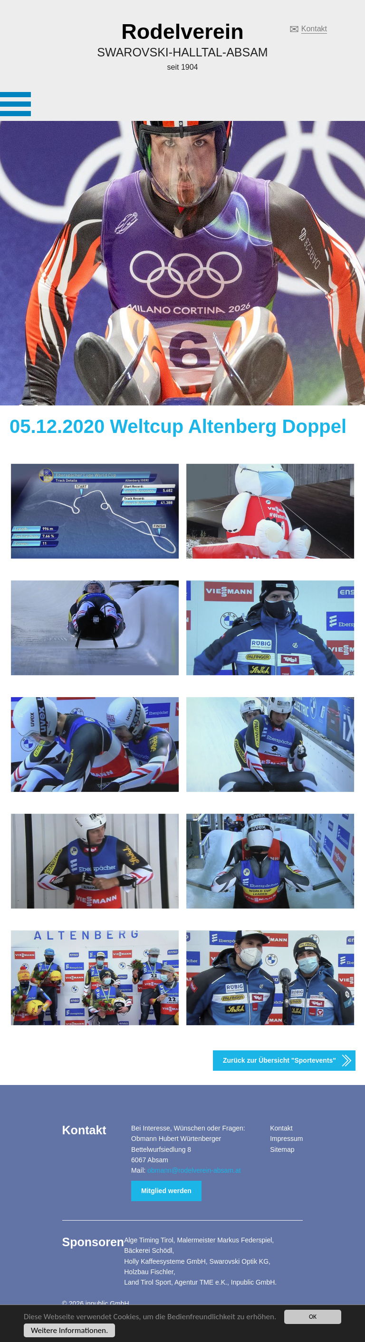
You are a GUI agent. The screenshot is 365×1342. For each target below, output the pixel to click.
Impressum (286, 1138)
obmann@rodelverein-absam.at (193, 1170)
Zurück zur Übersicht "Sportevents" (279, 1060)
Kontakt (314, 29)
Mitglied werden (166, 1191)
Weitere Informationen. (69, 1331)
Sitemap (282, 1149)
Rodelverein (182, 31)
